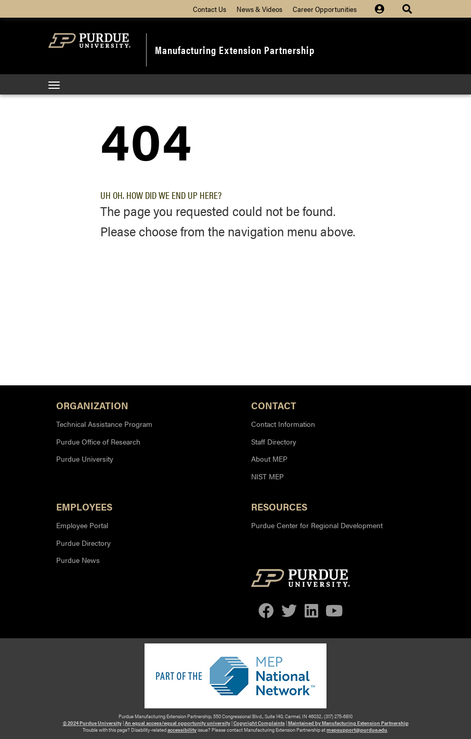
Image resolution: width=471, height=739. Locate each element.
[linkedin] (311, 611)
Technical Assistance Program (104, 424)
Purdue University (84, 458)
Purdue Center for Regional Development (317, 525)
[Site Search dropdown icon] (408, 9)
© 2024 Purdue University (92, 723)
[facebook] (266, 611)
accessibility (182, 729)
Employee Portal (82, 525)
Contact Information (283, 424)
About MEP (269, 458)
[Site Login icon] (385, 9)
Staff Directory (273, 441)
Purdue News (78, 560)
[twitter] (289, 611)
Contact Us (209, 9)
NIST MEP (267, 476)
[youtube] (334, 611)
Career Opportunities (325, 9)
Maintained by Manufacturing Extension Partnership (348, 723)
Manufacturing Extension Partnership (235, 49)
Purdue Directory (83, 543)
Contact (273, 404)
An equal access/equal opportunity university (177, 723)
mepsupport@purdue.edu (356, 729)
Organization (92, 404)
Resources (279, 506)
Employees (84, 506)
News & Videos (259, 9)
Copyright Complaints (259, 723)
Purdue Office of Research (98, 441)
